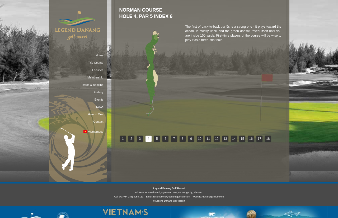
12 (216, 139)
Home (99, 55)
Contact (98, 121)
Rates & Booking (93, 84)
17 (259, 139)
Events (99, 99)
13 (225, 139)
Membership (95, 77)
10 (199, 139)
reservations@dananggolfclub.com (171, 196)
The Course (95, 62)
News (100, 106)
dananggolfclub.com (213, 196)
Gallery (99, 92)
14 (234, 139)
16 (250, 139)
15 (242, 139)
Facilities (98, 70)
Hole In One (96, 114)
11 (208, 139)
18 (268, 139)
